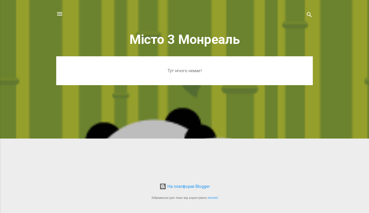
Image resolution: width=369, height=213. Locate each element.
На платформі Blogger (184, 186)
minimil (213, 198)
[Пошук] (309, 16)
